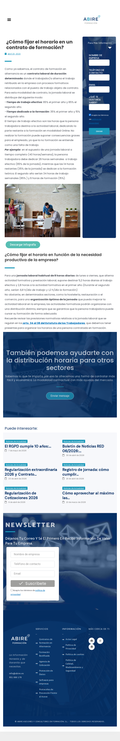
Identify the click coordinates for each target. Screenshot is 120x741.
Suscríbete (32, 583)
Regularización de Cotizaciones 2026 (21, 495)
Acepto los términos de (99, 119)
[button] (9, 20)
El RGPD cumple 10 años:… (28, 446)
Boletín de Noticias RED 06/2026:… (83, 448)
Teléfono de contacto (96, 71)
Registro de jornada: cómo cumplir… (85, 472)
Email (92, 85)
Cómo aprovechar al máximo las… (88, 495)
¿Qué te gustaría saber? (95, 100)
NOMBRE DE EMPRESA (95, 57)
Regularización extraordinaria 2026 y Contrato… (31, 472)
